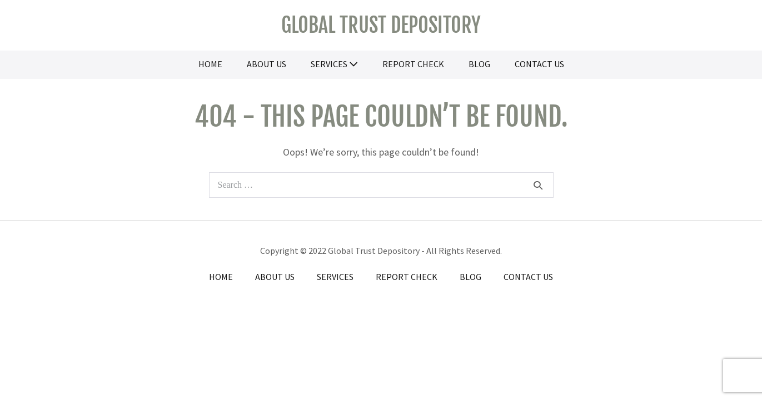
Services (334, 63)
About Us (266, 63)
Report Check (413, 63)
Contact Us (539, 63)
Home (210, 63)
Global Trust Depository (381, 25)
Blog (479, 63)
